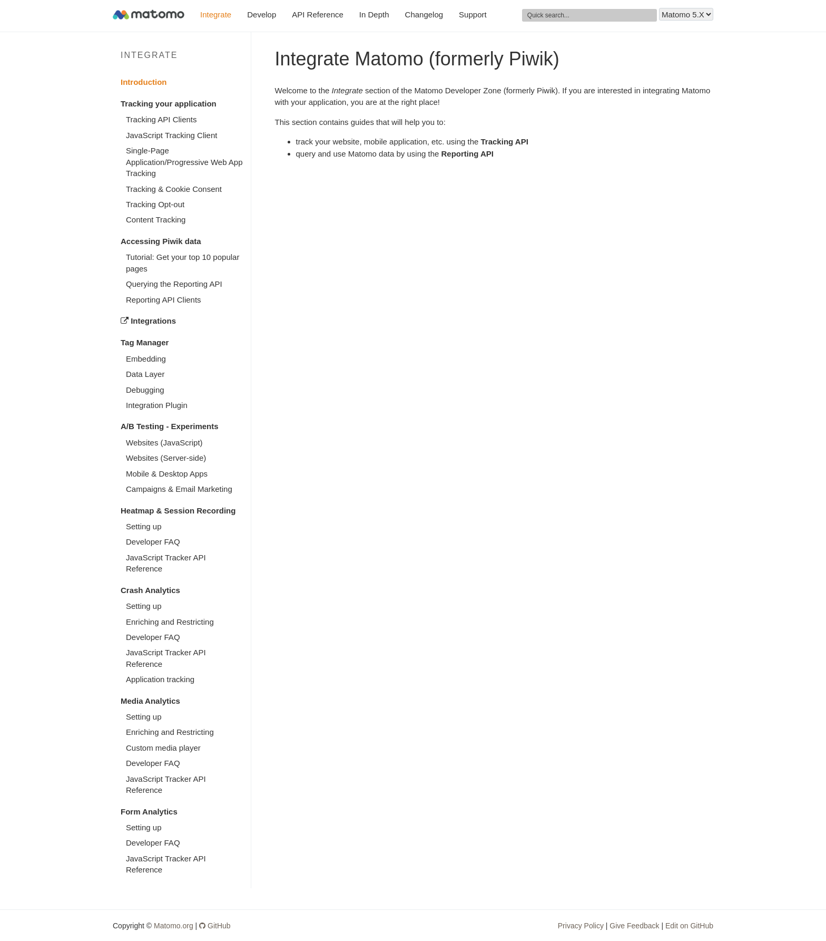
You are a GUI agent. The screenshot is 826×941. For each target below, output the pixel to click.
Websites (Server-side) (166, 457)
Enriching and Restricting (170, 621)
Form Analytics (149, 811)
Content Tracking (155, 219)
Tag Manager (145, 342)
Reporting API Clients (163, 299)
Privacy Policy (581, 925)
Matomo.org (173, 925)
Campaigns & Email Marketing (179, 488)
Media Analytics (150, 700)
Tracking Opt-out (155, 204)
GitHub (214, 925)
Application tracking (160, 679)
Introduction (143, 81)
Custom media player (163, 747)
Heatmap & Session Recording (178, 510)
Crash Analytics (150, 590)
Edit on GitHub (689, 925)
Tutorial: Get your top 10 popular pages (182, 263)
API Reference (317, 14)
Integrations (148, 320)
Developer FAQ (153, 541)
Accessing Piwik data (161, 241)
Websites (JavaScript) (164, 442)
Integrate (215, 14)
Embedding (146, 358)
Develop (261, 14)
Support (473, 14)
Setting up (144, 526)
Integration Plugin (157, 405)
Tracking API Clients (161, 119)
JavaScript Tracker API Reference (166, 563)
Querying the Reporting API (174, 283)
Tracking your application (169, 103)
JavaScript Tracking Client (171, 135)
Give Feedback (634, 925)
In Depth (374, 14)
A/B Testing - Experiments (170, 426)
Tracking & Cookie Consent (174, 189)
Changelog (424, 14)
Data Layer (145, 374)
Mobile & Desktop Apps (167, 473)
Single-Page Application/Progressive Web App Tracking (184, 162)
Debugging (145, 389)
